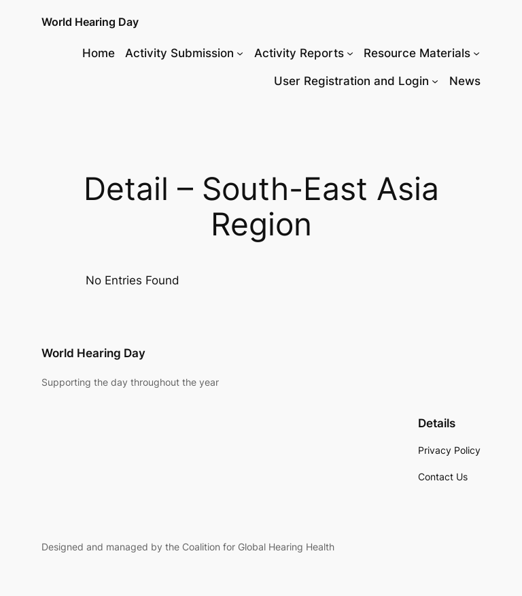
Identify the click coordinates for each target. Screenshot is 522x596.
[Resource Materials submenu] (476, 53)
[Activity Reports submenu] (350, 53)
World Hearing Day (90, 22)
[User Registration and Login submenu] (435, 81)
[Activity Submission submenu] (240, 53)
